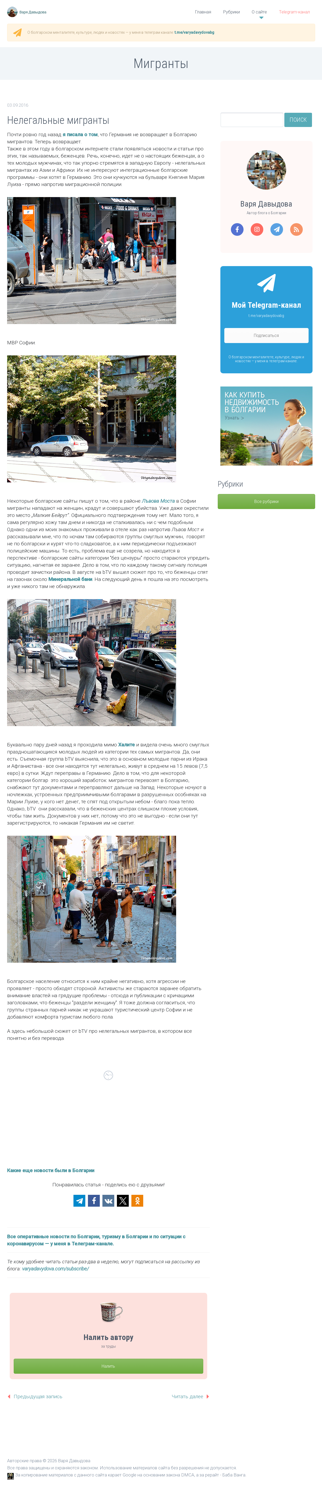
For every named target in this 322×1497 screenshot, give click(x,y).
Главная (203, 11)
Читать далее (187, 1396)
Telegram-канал (294, 11)
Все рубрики (266, 501)
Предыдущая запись (38, 1396)
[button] (79, 1201)
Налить (108, 1366)
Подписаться (266, 335)
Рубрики (231, 11)
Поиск (298, 119)
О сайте (259, 11)
